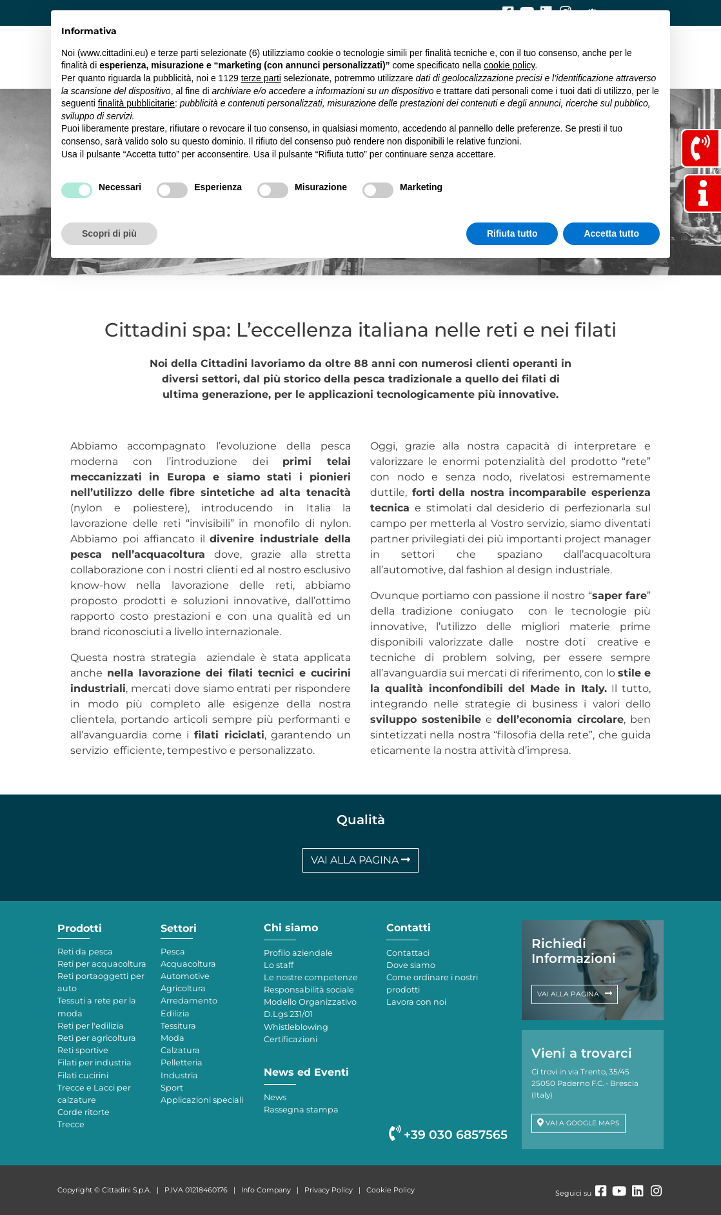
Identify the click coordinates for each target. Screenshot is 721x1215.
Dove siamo (410, 965)
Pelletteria (181, 1062)
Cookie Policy (390, 1189)
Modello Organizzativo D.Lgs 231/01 (310, 1008)
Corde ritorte (83, 1112)
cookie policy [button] (509, 65)
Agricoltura (183, 988)
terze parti (261, 78)
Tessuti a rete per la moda (96, 1007)
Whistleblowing (296, 1027)
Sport (172, 1087)
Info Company (266, 1189)
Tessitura (178, 1026)
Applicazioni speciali (202, 1100)
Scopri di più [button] (109, 233)
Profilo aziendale (298, 953)
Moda (172, 1038)
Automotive (185, 976)
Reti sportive (82, 1050)
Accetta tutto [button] (611, 233)
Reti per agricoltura (96, 1038)
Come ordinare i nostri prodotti (432, 983)
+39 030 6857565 (448, 1134)
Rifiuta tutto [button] (512, 233)
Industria (179, 1075)
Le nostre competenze (311, 977)
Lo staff (278, 965)
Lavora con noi (416, 1002)
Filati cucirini (82, 1075)
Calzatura (180, 1050)
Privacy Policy (328, 1189)
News (275, 1097)
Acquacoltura (188, 964)
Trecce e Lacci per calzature (94, 1094)
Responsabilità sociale (309, 989)
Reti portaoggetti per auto (100, 982)
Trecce (70, 1124)
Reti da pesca (85, 951)
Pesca (173, 951)
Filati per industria (94, 1062)
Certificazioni (290, 1039)
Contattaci (408, 953)
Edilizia (175, 1013)
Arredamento (189, 1000)
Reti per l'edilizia (90, 1026)
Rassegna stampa (301, 1109)
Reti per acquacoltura (101, 964)
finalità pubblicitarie (136, 103)
